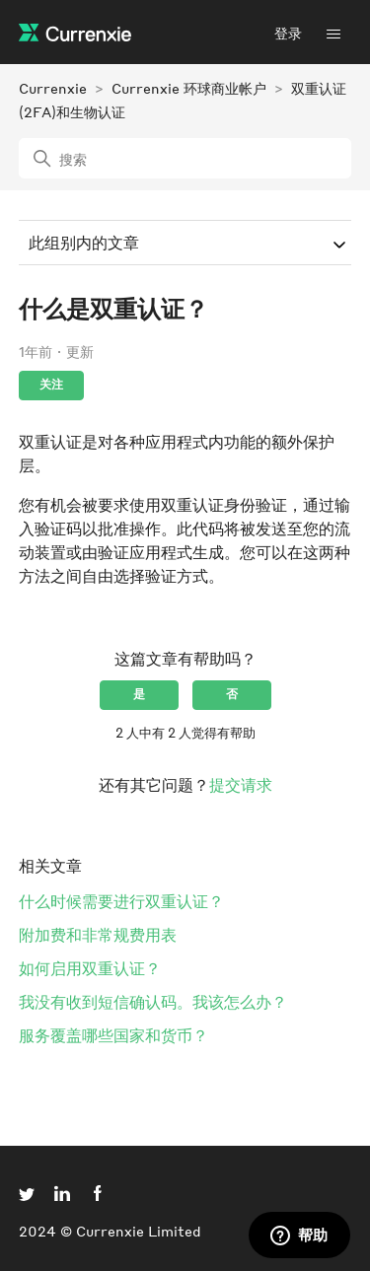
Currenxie (53, 88)
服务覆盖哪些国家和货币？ (113, 1034)
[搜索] (185, 158)
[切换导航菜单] (333, 32)
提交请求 (240, 784)
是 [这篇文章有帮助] (139, 693)
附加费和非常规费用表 (98, 934)
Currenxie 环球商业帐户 (188, 88)
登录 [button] (288, 32)
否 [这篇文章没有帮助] (232, 693)
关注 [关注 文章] (51, 384)
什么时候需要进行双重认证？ (121, 900)
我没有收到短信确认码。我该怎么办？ (153, 1001)
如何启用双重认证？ (90, 967)
